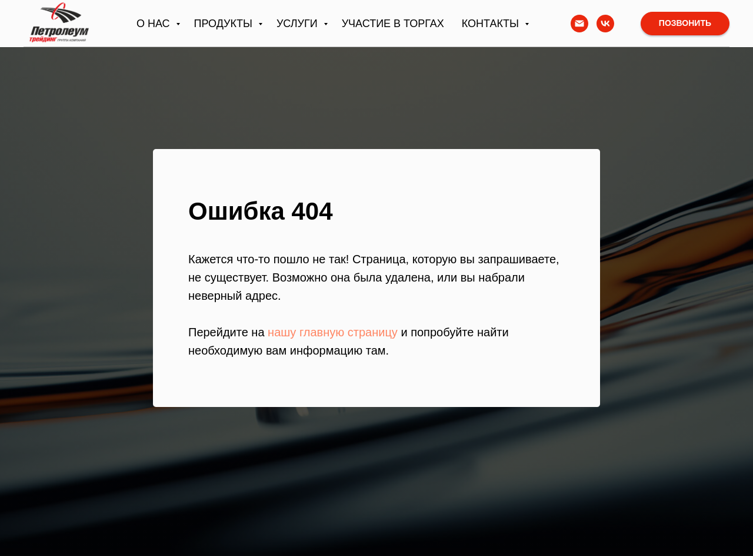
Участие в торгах (393, 23)
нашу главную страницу (333, 332)
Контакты (492, 23)
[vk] (605, 23)
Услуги (298, 23)
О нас (154, 23)
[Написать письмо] (579, 23)
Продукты (224, 23)
